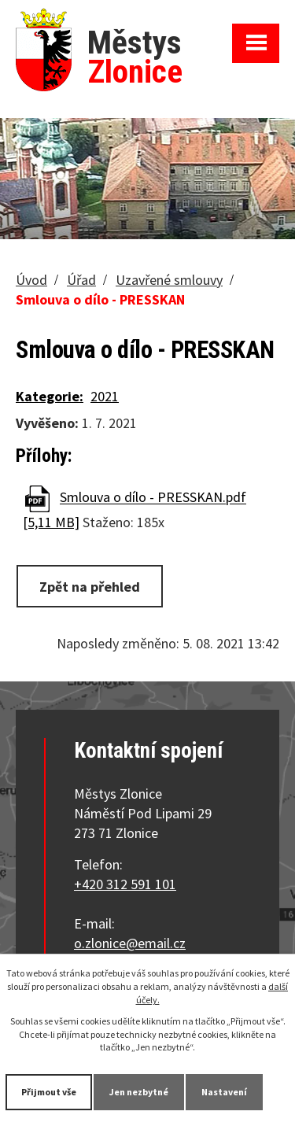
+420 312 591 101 (125, 884)
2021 (104, 396)
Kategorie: (49, 396)
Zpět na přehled (89, 587)
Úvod (31, 280)
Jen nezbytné (138, 1092)
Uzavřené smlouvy (169, 280)
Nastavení (224, 1092)
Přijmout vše (48, 1092)
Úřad (81, 280)
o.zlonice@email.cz (130, 943)
